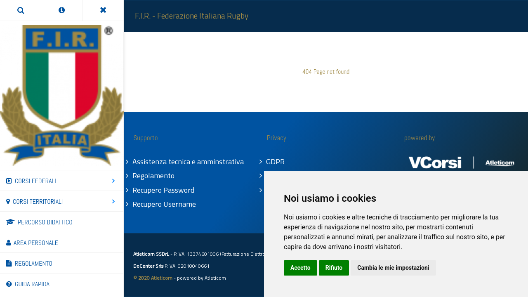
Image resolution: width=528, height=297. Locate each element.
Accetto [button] (300, 267)
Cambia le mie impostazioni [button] (393, 267)
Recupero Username (164, 204)
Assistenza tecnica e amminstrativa (188, 161)
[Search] (20, 10)
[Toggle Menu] (103, 10)
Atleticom (215, 278)
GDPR (276, 161)
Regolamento (153, 175)
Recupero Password (163, 190)
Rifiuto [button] (334, 267)
